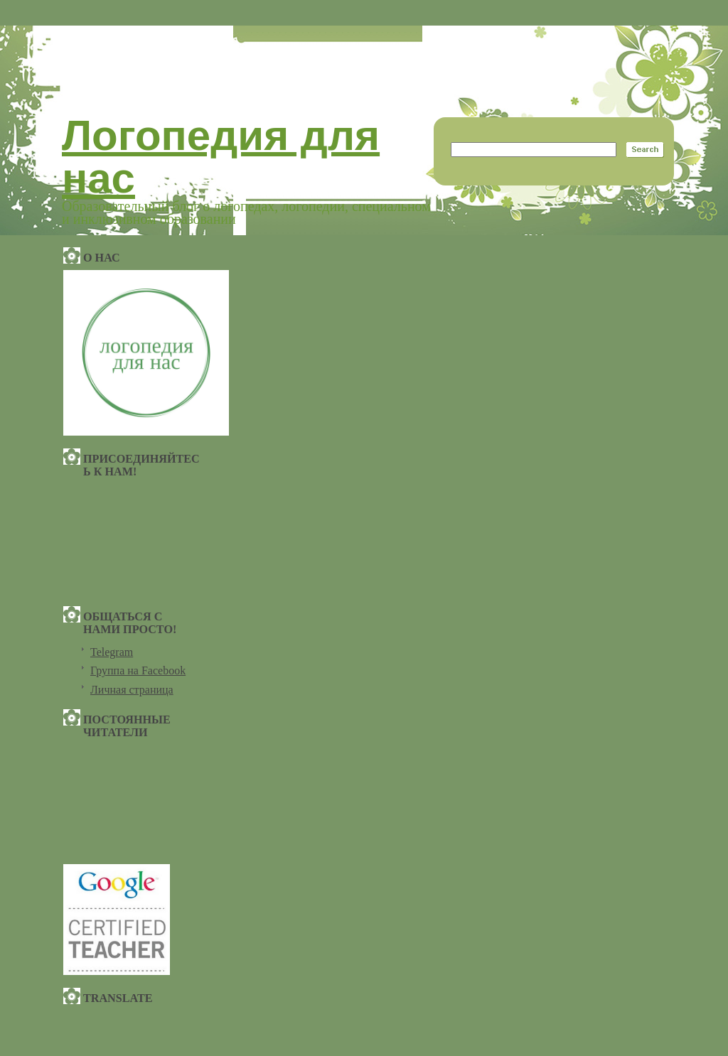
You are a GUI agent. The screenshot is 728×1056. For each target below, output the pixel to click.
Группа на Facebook (138, 670)
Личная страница (131, 690)
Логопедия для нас (221, 157)
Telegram (111, 652)
